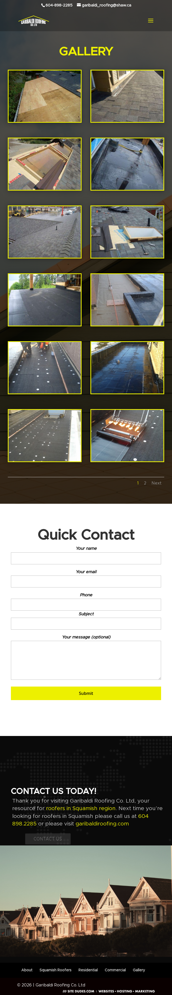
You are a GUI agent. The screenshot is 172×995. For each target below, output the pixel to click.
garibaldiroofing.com (102, 823)
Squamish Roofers (55, 970)
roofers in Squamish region (81, 808)
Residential (88, 970)
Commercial (115, 970)
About (26, 970)
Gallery (139, 970)
